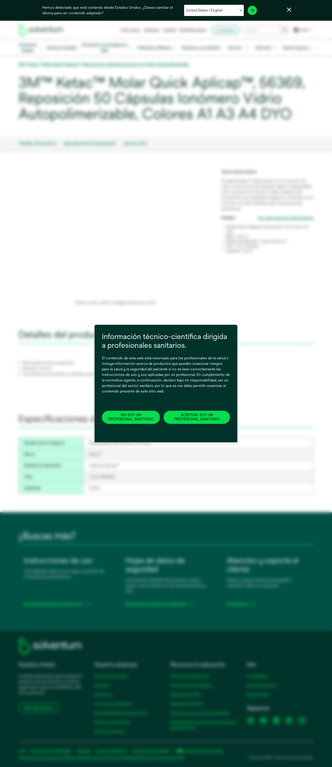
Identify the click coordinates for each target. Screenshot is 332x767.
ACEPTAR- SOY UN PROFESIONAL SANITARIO (197, 417)
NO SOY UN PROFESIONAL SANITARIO (131, 417)
